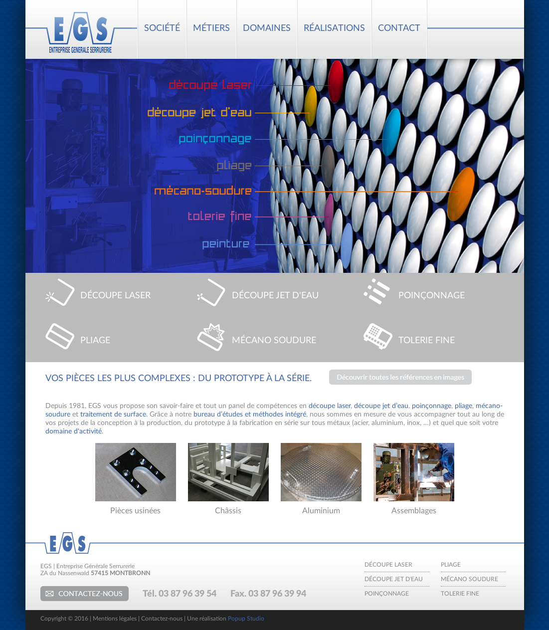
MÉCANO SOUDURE (274, 340)
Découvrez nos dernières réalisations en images (400, 377)
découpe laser (330, 406)
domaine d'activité (73, 431)
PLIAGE (95, 340)
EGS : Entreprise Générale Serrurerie (80, 29)
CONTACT (399, 28)
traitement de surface (113, 414)
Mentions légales (115, 619)
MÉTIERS (211, 28)
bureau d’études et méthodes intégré (249, 414)
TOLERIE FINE (426, 340)
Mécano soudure (469, 579)
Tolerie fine (460, 594)
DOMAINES (267, 28)
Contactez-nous (84, 593)
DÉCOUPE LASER (115, 295)
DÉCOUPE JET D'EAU (275, 295)
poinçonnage (431, 406)
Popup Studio (246, 619)
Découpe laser (388, 565)
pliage (463, 406)
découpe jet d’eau (381, 406)
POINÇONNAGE (431, 295)
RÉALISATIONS (334, 28)
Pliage (451, 565)
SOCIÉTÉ (162, 28)
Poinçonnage (387, 594)
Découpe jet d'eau (394, 579)
